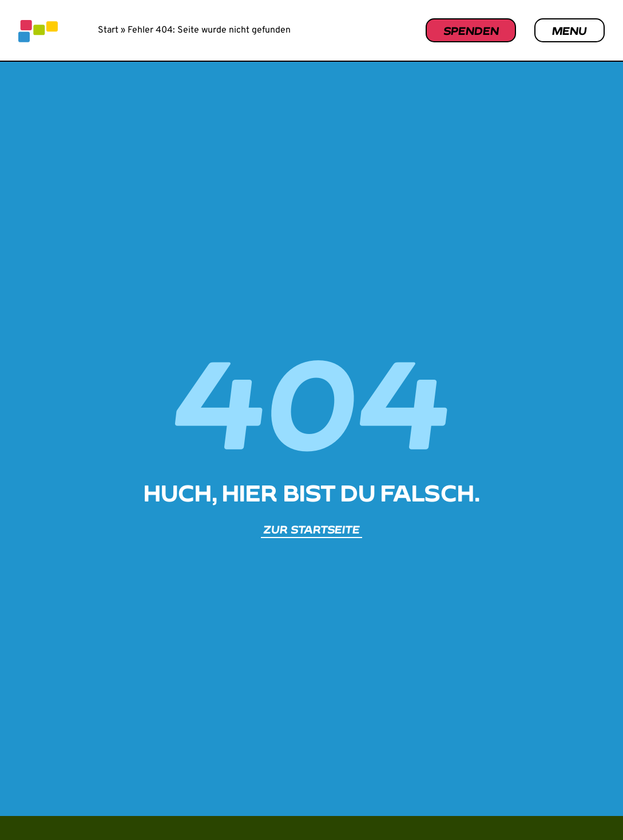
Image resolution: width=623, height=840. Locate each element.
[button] (586, 807)
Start (108, 30)
